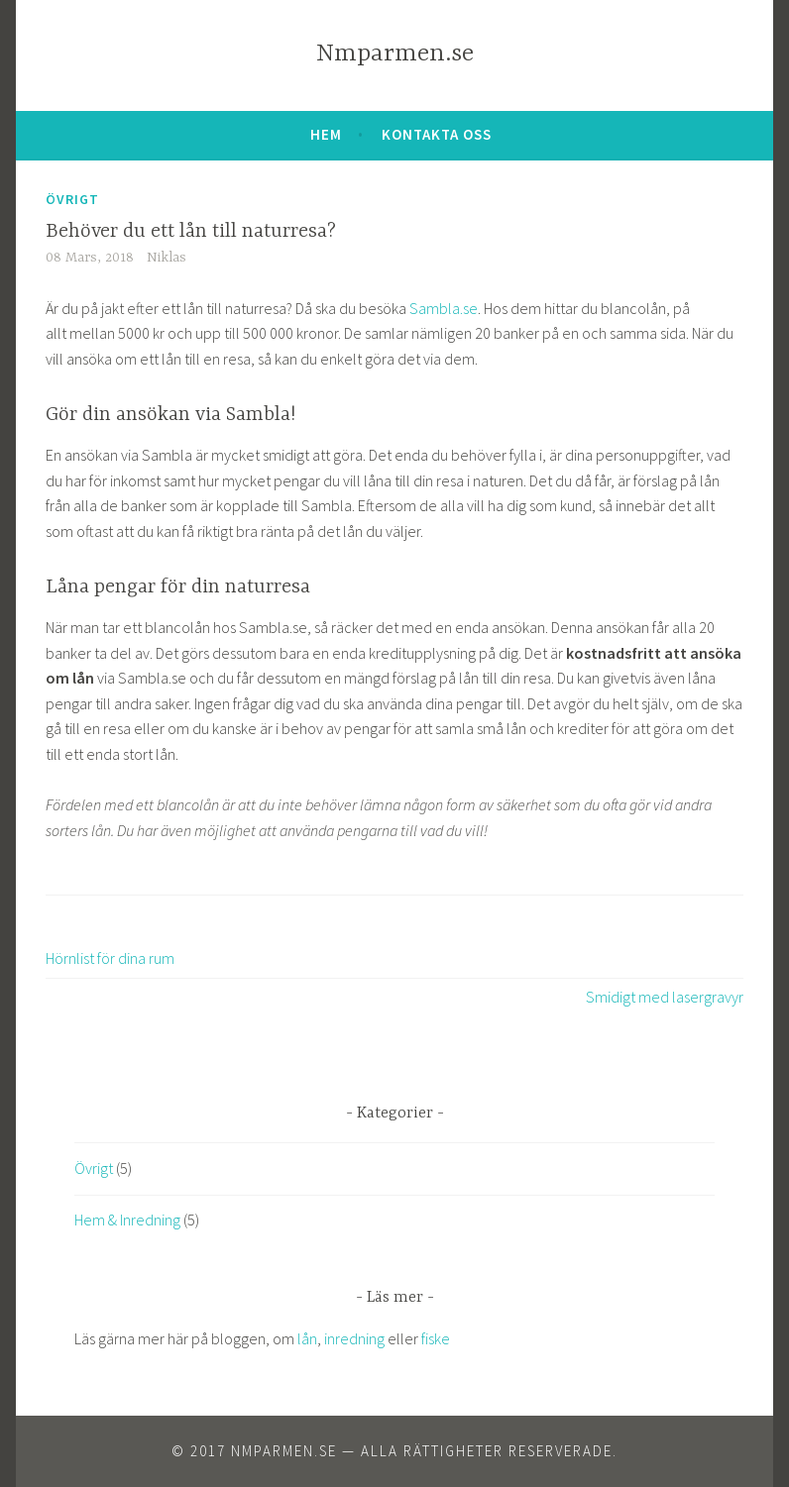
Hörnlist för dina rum (110, 958)
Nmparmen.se (395, 54)
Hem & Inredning (127, 1219)
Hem (326, 134)
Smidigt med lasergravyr (664, 997)
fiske (435, 1338)
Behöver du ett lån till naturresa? (191, 231)
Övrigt (72, 199)
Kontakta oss (437, 134)
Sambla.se (443, 308)
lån (307, 1338)
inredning (354, 1338)
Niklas (166, 258)
